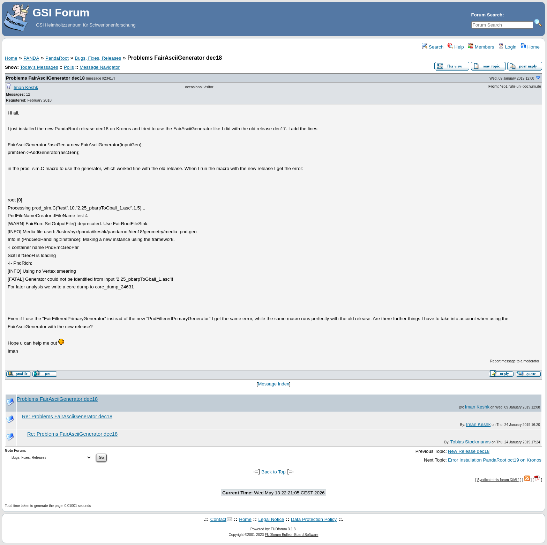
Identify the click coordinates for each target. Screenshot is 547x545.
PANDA (31, 58)
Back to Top (273, 471)
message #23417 (100, 78)
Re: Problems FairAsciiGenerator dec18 (67, 416)
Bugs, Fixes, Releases (98, 58)
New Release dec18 (468, 451)
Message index (273, 383)
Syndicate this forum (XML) (498, 480)
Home (530, 47)
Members (481, 47)
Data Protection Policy (314, 519)
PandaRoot (57, 58)
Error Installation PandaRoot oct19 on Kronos (494, 460)
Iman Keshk (26, 87)
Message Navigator (100, 67)
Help (456, 47)
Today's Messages (39, 67)
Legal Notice (271, 519)
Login (507, 47)
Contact (218, 519)
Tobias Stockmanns (470, 441)
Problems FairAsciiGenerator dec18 (45, 78)
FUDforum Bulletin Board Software (291, 535)
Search (432, 47)
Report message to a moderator (514, 361)
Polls (69, 67)
